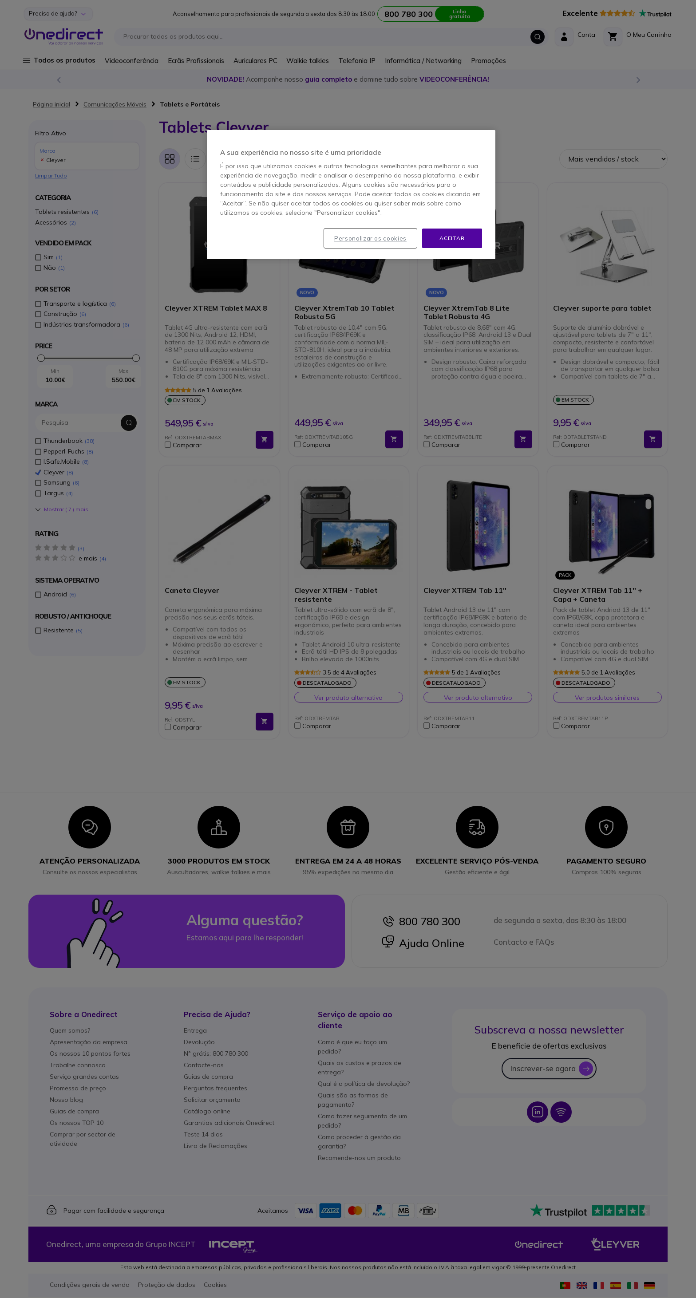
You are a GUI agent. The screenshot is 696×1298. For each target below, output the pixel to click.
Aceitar (451, 238)
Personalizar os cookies (370, 238)
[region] (351, 195)
